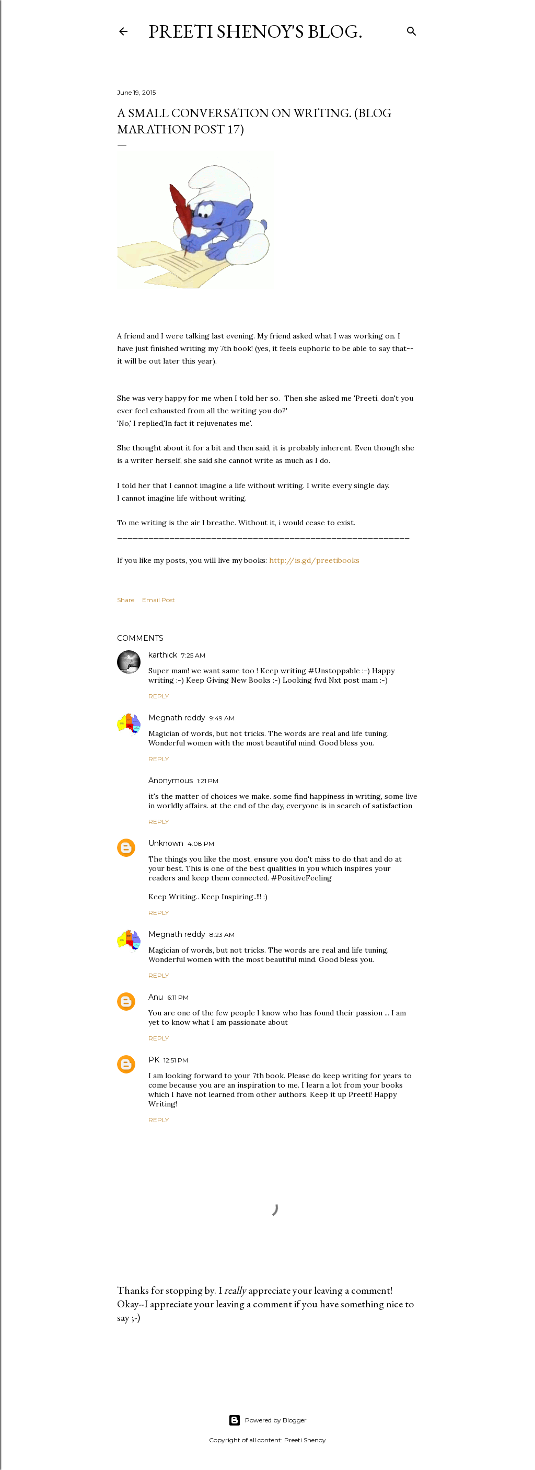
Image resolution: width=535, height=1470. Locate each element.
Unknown (165, 843)
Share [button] (125, 600)
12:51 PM (176, 1060)
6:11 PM (178, 997)
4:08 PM (201, 843)
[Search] (411, 29)
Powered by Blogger (267, 1420)
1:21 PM (207, 781)
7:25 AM (193, 655)
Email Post (158, 600)
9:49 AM (222, 718)
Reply (158, 696)
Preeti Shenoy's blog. (255, 31)
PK (153, 1060)
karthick (162, 655)
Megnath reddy (176, 717)
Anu (155, 997)
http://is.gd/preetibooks (314, 560)
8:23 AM (222, 934)
